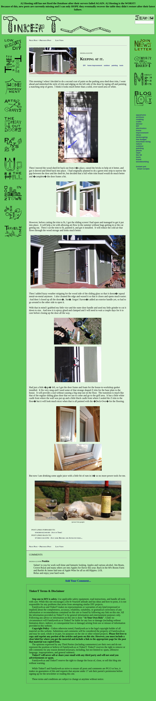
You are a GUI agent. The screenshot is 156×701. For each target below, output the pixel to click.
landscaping (142, 137)
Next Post (33, 40)
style (138, 153)
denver (139, 124)
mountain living (143, 141)
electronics (141, 128)
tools (121, 65)
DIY (84, 65)
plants (139, 150)
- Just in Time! (48, 532)
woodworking (142, 162)
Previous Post (45, 40)
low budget (141, 139)
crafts (138, 121)
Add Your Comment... (78, 580)
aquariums (141, 115)
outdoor (107, 65)
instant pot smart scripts (142, 167)
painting (115, 65)
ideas (138, 135)
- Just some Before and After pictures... (58, 538)
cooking (140, 119)
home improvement (94, 65)
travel (138, 159)
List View (59, 40)
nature (139, 144)
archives (140, 117)
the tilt (139, 155)
